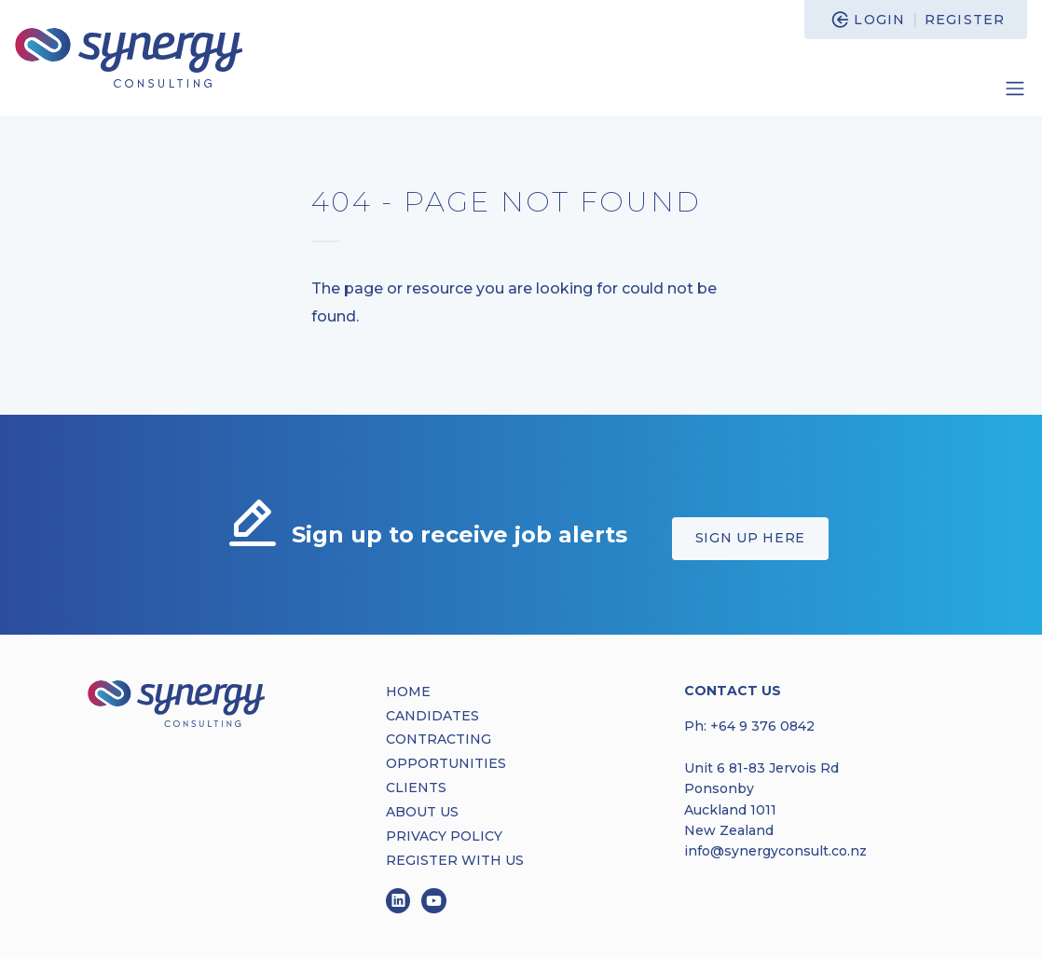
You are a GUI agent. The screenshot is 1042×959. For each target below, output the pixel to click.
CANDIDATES (432, 715)
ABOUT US (422, 811)
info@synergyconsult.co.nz (775, 851)
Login (879, 19)
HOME (408, 691)
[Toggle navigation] (1015, 88)
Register (965, 19)
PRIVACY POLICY (444, 836)
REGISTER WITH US (455, 860)
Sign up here (750, 537)
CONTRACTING (438, 739)
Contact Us (732, 690)
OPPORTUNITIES (446, 763)
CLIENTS (416, 787)
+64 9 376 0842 (762, 726)
